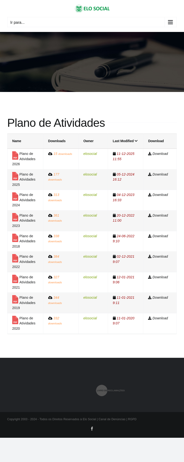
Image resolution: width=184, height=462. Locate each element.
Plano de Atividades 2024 (23, 200)
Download (160, 154)
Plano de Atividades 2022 (23, 262)
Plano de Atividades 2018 (23, 241)
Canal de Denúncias (112, 419)
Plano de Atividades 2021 (23, 282)
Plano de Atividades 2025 (23, 179)
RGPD (132, 419)
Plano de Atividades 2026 (23, 159)
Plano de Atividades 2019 (23, 303)
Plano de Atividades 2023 (23, 220)
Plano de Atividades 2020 (23, 323)
